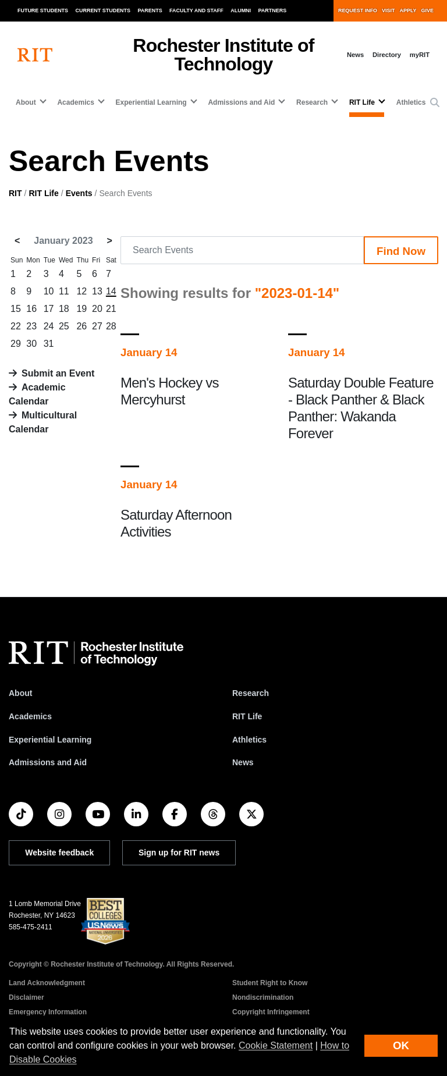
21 (111, 309)
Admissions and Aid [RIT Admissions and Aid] (48, 762)
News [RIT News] (243, 762)
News (355, 54)
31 (49, 344)
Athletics (411, 102)
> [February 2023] (109, 241)
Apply (408, 10)
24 (49, 326)
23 (31, 326)
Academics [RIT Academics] (30, 716)
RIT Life (43, 193)
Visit (388, 10)
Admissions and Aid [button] (241, 102)
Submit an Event (58, 373)
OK (401, 1045)
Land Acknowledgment (47, 983)
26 (81, 326)
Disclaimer (26, 997)
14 (111, 291)
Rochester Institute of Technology (223, 54)
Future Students (42, 10)
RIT (15, 193)
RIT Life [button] (362, 102)
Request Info (357, 10)
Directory (386, 54)
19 (81, 309)
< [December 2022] (17, 241)
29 (15, 344)
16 (31, 309)
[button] (434, 103)
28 (111, 326)
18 (64, 309)
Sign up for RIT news (179, 852)
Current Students (103, 10)
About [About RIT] (20, 693)
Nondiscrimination (262, 997)
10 (49, 291)
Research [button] (312, 102)
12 (81, 291)
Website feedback (59, 852)
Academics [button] (75, 102)
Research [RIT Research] (250, 693)
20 (97, 309)
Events (79, 193)
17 (49, 309)
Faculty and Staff (196, 10)
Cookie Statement (276, 1045)
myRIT (420, 54)
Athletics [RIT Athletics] (249, 739)
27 (97, 326)
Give (427, 10)
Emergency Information (48, 1012)
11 (64, 291)
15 (15, 309)
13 (97, 291)
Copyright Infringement (271, 1012)
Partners (272, 10)
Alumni (240, 10)
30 (31, 344)
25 (64, 326)
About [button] (26, 102)
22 (15, 326)
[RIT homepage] (34, 55)
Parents (150, 10)
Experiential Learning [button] (151, 102)
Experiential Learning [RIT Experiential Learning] (50, 739)
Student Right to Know (269, 983)
